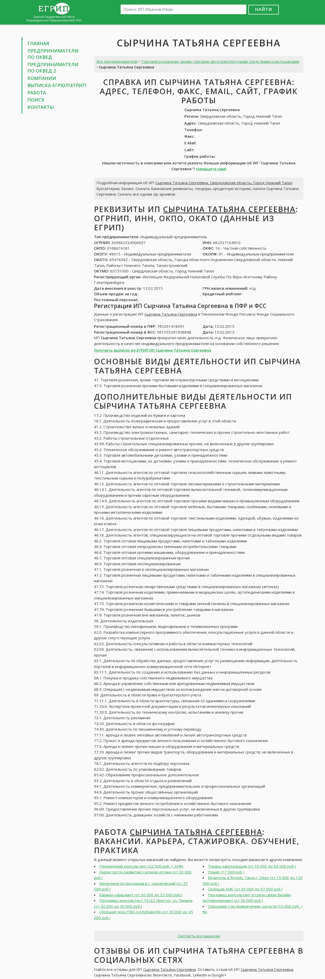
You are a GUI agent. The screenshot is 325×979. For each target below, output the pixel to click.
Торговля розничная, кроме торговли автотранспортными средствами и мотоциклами (220, 61)
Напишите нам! (211, 168)
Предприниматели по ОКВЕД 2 (52, 67)
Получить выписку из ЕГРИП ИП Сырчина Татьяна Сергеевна (152, 350)
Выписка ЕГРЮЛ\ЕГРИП (56, 85)
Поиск (35, 100)
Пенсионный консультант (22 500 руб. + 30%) (141, 866)
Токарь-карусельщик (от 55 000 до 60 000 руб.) (252, 866)
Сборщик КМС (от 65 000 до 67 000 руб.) (245, 888)
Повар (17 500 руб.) (226, 871)
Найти (263, 9)
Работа (36, 93)
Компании (41, 78)
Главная (38, 43)
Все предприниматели (117, 61)
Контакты (40, 107)
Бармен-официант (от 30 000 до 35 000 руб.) (140, 894)
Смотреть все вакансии (198, 935)
